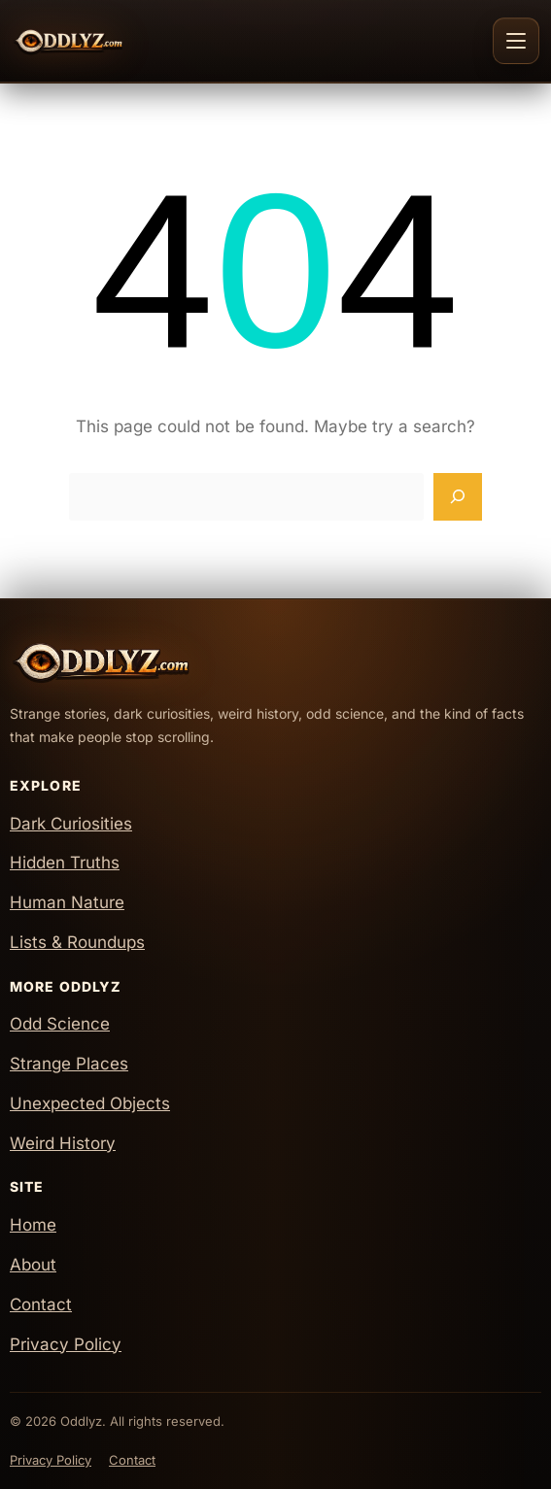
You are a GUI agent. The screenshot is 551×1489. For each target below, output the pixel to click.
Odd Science (60, 1023)
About (33, 1264)
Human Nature (67, 902)
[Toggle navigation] (516, 40)
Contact (41, 1304)
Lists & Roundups (77, 942)
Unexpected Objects (90, 1103)
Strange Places (69, 1063)
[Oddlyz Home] (103, 40)
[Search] (457, 497)
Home (33, 1225)
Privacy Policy (65, 1344)
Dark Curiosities (71, 823)
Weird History (63, 1143)
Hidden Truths (65, 862)
